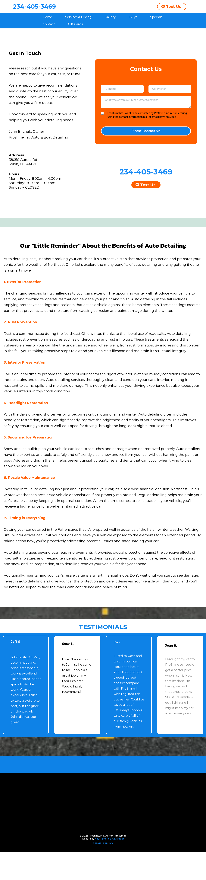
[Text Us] (171, 13)
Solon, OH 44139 (22, 177)
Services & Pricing (78, 30)
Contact (49, 37)
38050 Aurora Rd (23, 173)
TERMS (97, 871)
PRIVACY (108, 871)
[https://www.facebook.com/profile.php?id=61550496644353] (46, 210)
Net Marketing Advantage (110, 866)
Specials (156, 30)
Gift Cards (75, 37)
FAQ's (133, 30)
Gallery (110, 30)
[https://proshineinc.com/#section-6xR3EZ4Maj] (103, 681)
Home (47, 30)
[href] (102, 268)
